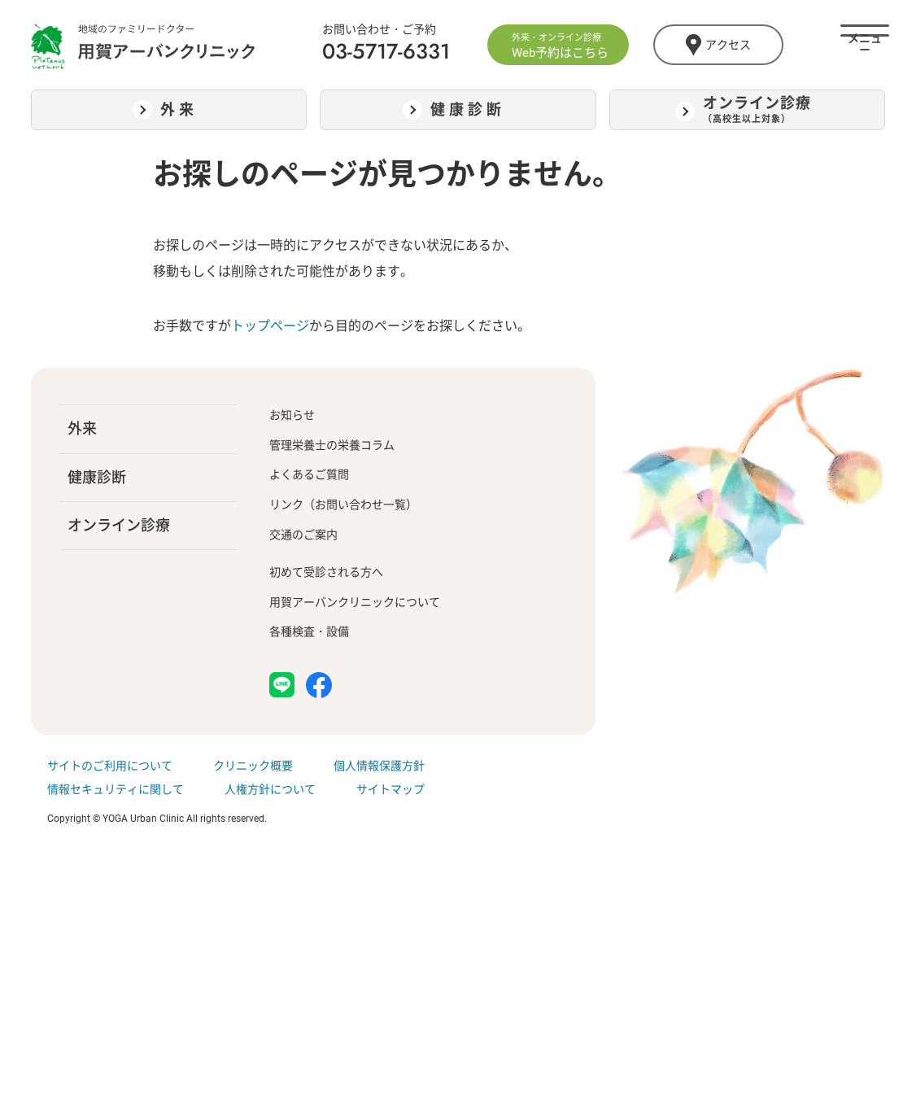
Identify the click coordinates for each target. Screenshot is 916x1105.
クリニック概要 (253, 765)
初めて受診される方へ (326, 572)
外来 (82, 428)
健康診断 (97, 477)
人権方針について (270, 789)
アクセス (718, 44)
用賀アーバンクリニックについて (354, 602)
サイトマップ (390, 789)
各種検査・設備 (309, 631)
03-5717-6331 (386, 51)
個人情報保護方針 (379, 765)
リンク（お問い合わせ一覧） (343, 504)
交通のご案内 (303, 534)
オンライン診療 (119, 525)
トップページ (270, 326)
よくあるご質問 (309, 474)
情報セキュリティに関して (115, 789)
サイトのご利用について (109, 765)
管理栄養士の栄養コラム (332, 445)
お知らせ (292, 414)
